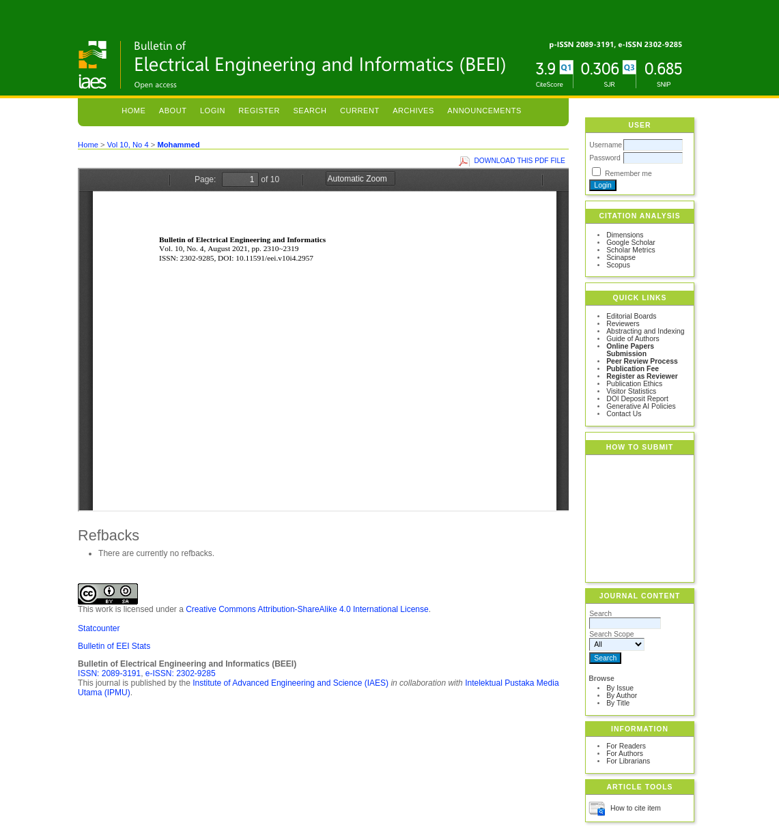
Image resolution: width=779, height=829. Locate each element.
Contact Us (623, 414)
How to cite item (635, 808)
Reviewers (623, 324)
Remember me (628, 173)
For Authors (624, 753)
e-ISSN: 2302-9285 (180, 673)
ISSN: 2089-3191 (109, 673)
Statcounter (98, 628)
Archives (413, 110)
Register (259, 110)
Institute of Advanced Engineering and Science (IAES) (290, 683)
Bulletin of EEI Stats (114, 646)
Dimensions (624, 235)
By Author (621, 695)
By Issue (620, 688)
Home (133, 110)
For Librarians (628, 761)
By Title (617, 703)
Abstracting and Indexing (645, 331)
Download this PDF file (520, 160)
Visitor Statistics (631, 391)
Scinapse (621, 257)
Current (360, 110)
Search (309, 110)
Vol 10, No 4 (128, 145)
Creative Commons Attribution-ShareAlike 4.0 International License (307, 609)
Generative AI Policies (641, 406)
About (173, 110)
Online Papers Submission (630, 350)
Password (605, 158)
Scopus (618, 265)
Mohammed (178, 145)
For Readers (626, 746)
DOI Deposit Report (637, 399)
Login (212, 110)
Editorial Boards (631, 316)
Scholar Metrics (630, 250)
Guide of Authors (632, 339)
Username (605, 145)
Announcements (484, 110)
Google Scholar (630, 242)
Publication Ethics (634, 384)
